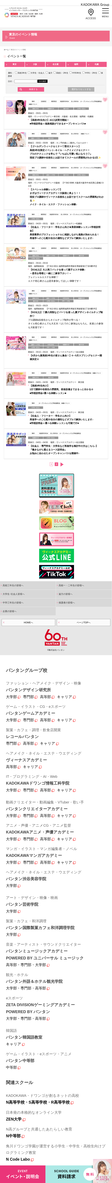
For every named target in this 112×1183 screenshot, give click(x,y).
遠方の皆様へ (66, 594)
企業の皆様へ (10, 611)
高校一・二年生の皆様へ (71, 585)
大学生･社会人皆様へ (14, 594)
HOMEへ (28, 622)
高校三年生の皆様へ (13, 585)
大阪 (35, 64)
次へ (62, 464)
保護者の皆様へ (67, 602)
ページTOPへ (84, 622)
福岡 (76, 64)
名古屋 (55, 64)
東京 (15, 64)
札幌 (97, 64)
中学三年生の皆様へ (13, 602)
